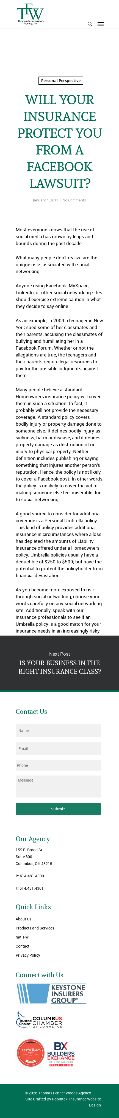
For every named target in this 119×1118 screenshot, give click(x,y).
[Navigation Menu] (101, 24)
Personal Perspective (61, 80)
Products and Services (35, 928)
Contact (22, 946)
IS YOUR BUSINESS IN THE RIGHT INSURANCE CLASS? (59, 663)
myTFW (22, 937)
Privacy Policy (28, 955)
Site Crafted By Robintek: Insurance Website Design (63, 1102)
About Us (23, 919)
